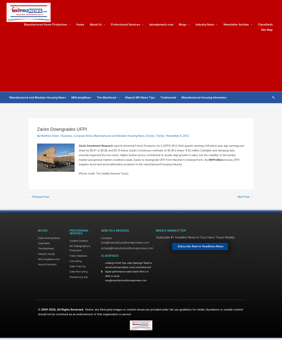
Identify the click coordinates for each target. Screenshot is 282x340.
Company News (84, 136)
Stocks (152, 136)
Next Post (245, 197)
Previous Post (39, 197)
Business (67, 136)
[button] (273, 98)
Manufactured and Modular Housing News (121, 136)
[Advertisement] (141, 61)
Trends (162, 136)
